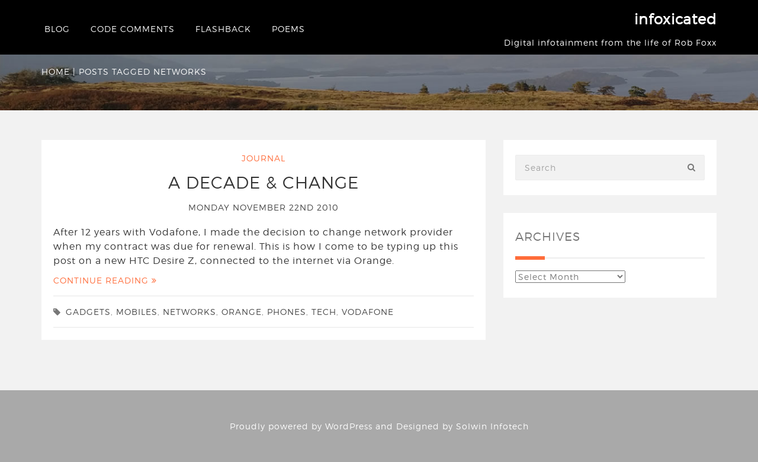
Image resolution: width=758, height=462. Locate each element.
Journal (263, 158)
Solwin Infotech (492, 426)
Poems (288, 29)
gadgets (88, 312)
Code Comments (133, 29)
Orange (241, 312)
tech (323, 312)
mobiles (137, 312)
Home (55, 71)
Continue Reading (105, 280)
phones (286, 312)
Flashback (223, 29)
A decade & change (263, 183)
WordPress (348, 426)
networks (189, 312)
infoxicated (675, 19)
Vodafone (368, 312)
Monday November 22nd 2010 (263, 207)
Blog (57, 29)
